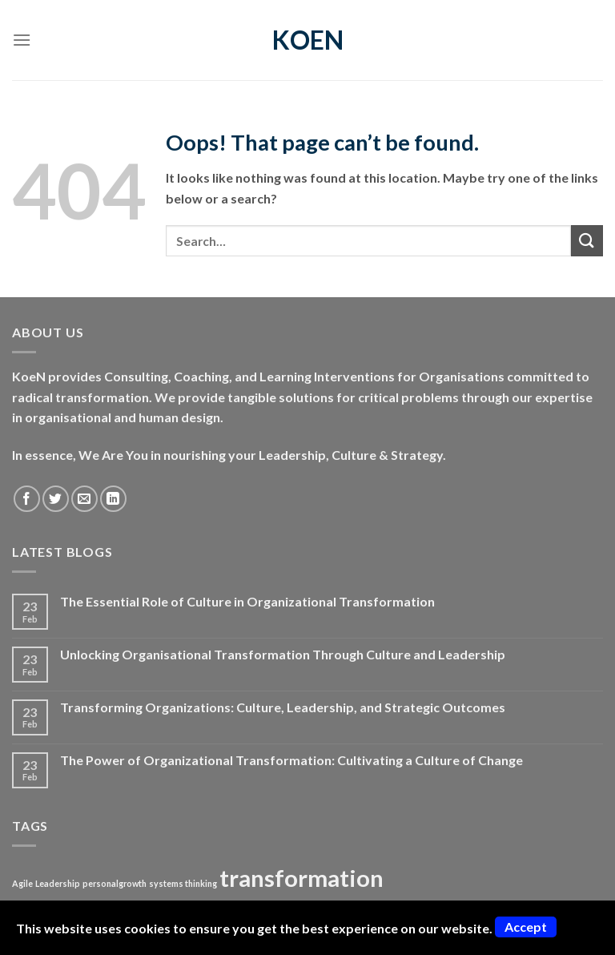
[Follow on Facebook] (27, 499)
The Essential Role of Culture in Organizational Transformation (247, 601)
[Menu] (21, 39)
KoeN (308, 40)
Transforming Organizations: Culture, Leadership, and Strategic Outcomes (282, 707)
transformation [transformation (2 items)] (301, 878)
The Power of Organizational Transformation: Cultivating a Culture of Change (291, 760)
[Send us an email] (84, 499)
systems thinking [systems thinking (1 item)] (183, 883)
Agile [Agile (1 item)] (22, 883)
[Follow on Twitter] (55, 499)
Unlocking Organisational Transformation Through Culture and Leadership (282, 654)
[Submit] (587, 240)
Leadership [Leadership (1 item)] (57, 883)
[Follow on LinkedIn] (113, 499)
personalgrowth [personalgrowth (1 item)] (114, 883)
